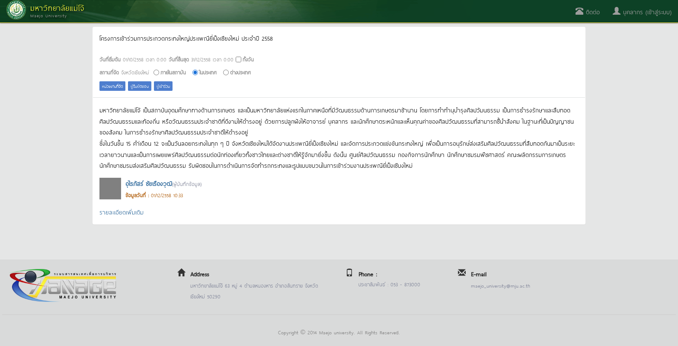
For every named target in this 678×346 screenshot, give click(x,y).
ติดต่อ (588, 11)
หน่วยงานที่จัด (112, 86)
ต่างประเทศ (240, 72)
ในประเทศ (208, 72)
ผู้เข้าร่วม (163, 86)
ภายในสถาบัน (173, 72)
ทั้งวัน (248, 59)
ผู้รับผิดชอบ (140, 86)
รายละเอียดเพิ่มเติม (121, 212)
